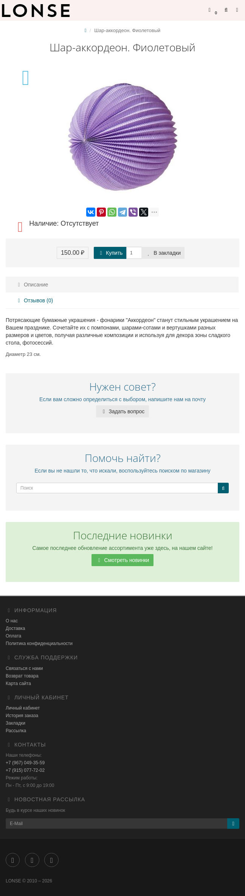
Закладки (15, 723)
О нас (12, 621)
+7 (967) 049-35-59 (25, 762)
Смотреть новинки (122, 560)
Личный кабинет (23, 708)
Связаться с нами (24, 668)
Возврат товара (22, 676)
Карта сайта (18, 683)
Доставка (15, 628)
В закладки (163, 253)
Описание (32, 285)
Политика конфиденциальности (39, 643)
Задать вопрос (123, 411)
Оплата (13, 636)
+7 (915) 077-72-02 (25, 770)
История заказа (22, 715)
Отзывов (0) (34, 300)
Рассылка (16, 730)
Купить (110, 253)
